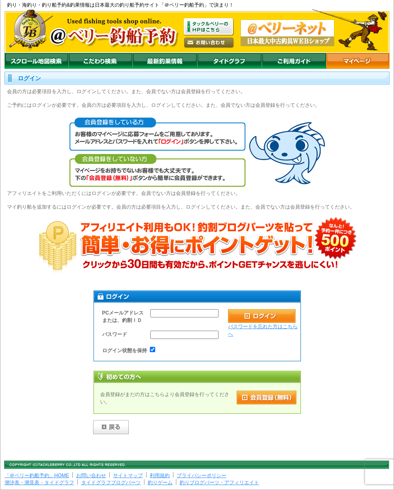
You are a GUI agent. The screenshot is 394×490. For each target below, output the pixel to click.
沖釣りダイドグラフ (229, 61)
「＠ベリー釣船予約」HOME (37, 475)
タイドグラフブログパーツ (111, 482)
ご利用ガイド (294, 61)
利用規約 (160, 475)
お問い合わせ (91, 475)
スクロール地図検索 (36, 61)
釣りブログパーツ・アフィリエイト (219, 482)
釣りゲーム (160, 482)
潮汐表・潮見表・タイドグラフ (39, 482)
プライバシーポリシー (201, 475)
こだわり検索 (100, 61)
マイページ (357, 61)
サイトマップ (128, 475)
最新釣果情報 (164, 61)
